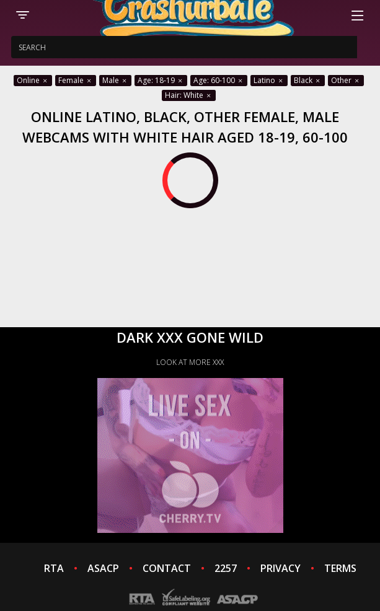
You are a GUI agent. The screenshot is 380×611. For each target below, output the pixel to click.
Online (33, 80)
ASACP (103, 568)
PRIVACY (280, 568)
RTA (54, 568)
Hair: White (189, 95)
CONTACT (167, 568)
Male (115, 80)
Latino (269, 80)
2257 (225, 568)
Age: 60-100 (218, 80)
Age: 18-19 (161, 80)
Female (75, 80)
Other (346, 80)
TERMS (340, 568)
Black (308, 80)
